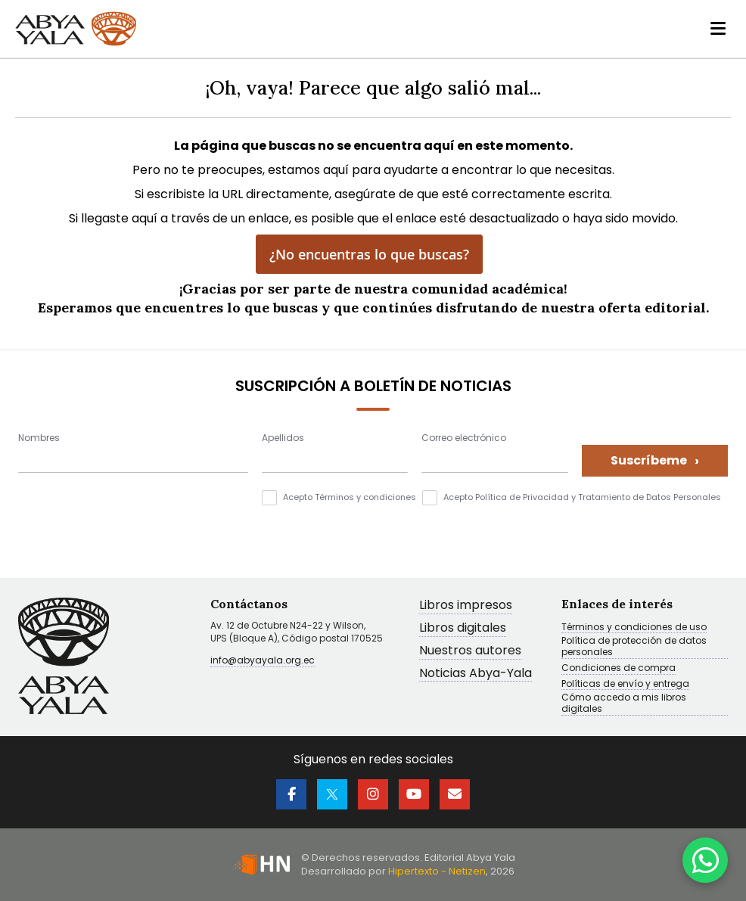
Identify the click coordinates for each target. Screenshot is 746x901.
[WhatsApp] (705, 860)
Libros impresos (465, 606)
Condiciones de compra (618, 668)
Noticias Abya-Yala (475, 674)
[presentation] (133, 519)
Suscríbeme (655, 460)
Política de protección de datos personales (634, 647)
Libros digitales (462, 628)
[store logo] (75, 28)
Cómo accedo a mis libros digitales (623, 703)
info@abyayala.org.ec (262, 660)
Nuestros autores (470, 651)
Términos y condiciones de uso (634, 627)
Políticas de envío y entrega (625, 684)
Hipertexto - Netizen (437, 871)
